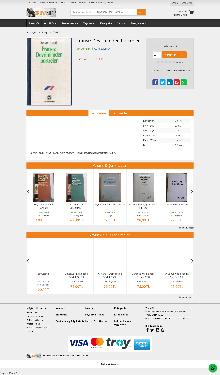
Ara (141, 12)
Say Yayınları (176, 215)
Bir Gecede (43, 273)
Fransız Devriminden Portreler (92, 152)
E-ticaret (105, 364)
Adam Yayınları (43, 215)
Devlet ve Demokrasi (177, 204)
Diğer (110, 215)
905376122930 (184, 318)
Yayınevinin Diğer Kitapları (110, 234)
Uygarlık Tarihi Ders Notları (110, 204)
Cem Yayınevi (67, 152)
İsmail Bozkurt (43, 281)
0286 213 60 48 (152, 318)
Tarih (56, 152)
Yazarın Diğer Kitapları (110, 165)
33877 (113, 152)
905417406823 (168, 318)
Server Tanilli (37, 152)
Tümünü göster (186, 227)
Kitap (48, 152)
